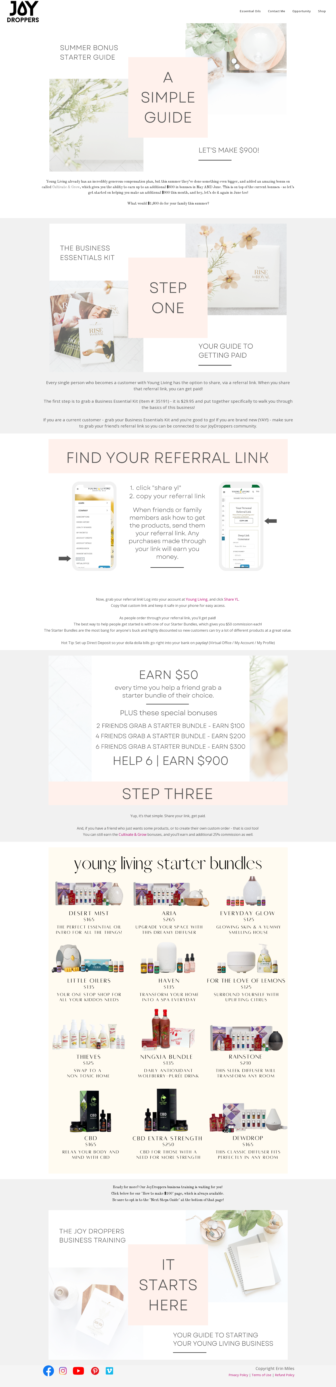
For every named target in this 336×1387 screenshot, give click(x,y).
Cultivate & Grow (66, 187)
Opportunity (301, 11)
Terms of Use (261, 1375)
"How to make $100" (157, 1194)
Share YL (231, 599)
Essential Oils (250, 11)
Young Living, (197, 599)
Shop (322, 11)
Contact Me (276, 11)
